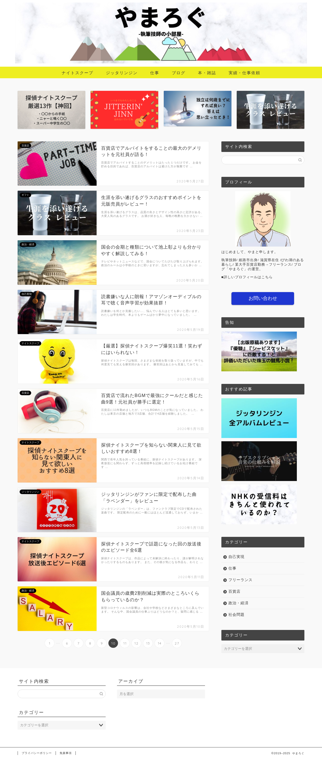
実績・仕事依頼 (244, 72)
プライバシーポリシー (37, 752)
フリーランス (240, 580)
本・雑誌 (207, 72)
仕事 (154, 72)
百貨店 (234, 591)
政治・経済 (238, 603)
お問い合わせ (263, 298)
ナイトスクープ (77, 72)
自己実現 (236, 556)
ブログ (178, 72)
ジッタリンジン (122, 72)
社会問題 (236, 614)
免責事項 (66, 752)
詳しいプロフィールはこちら (248, 277)
